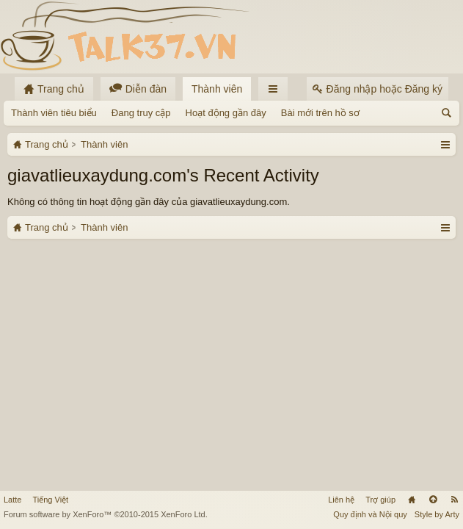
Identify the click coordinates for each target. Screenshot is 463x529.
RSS (454, 499)
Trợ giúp (380, 499)
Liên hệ (341, 499)
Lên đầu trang (433, 499)
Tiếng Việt (50, 499)
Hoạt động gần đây (226, 112)
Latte (12, 499)
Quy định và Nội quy (370, 514)
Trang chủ (412, 499)
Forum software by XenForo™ (106, 514)
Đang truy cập (141, 112)
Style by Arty (437, 514)
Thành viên (217, 89)
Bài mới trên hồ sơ (320, 112)
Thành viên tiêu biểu (54, 112)
